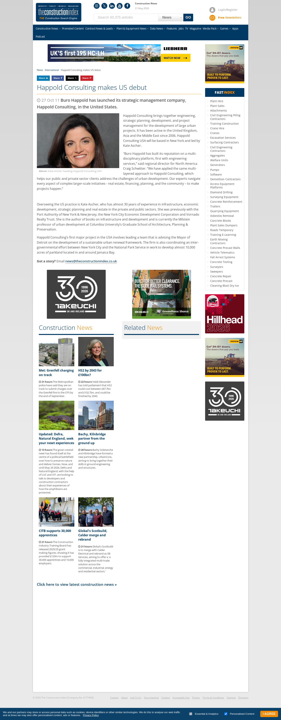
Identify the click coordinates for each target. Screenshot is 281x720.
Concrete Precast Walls (225, 248)
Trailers (215, 206)
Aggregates (217, 155)
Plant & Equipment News (131, 28)
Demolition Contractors (225, 179)
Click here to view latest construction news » (77, 584)
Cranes (214, 133)
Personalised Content (239, 713)
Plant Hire (216, 101)
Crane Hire (217, 128)
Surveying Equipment (224, 197)
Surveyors (216, 267)
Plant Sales (217, 106)
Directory (243, 697)
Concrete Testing (221, 262)
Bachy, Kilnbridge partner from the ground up (92, 438)
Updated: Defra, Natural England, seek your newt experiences (56, 438)
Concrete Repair (220, 276)
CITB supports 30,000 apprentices (55, 533)
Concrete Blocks (220, 220)
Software (216, 174)
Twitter (104, 6)
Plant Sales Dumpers (223, 225)
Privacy (196, 697)
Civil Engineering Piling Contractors (225, 117)
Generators (217, 165)
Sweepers (216, 271)
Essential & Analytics (203, 713)
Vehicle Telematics (222, 252)
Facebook (127, 6)
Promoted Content (73, 28)
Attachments (218, 110)
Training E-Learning (223, 235)
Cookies (165, 697)
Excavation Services (223, 138)
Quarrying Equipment (224, 211)
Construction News (47, 28)
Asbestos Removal (222, 216)
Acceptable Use (181, 697)
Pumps (214, 170)
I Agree (269, 714)
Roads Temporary (221, 230)
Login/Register (227, 10)
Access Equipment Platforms (222, 185)
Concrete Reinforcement (226, 201)
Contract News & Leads (99, 28)
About (124, 697)
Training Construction (224, 123)
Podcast (40, 36)
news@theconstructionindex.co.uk (91, 261)
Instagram (97, 6)
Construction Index (58, 12)
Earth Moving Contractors (219, 241)
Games (224, 28)
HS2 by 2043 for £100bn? (90, 372)
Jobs (181, 28)
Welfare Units (219, 160)
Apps (235, 28)
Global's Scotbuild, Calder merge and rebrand (92, 535)
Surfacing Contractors (224, 142)
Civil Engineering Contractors (221, 149)
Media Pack (209, 28)
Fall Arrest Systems (222, 257)
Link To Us (135, 697)
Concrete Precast (221, 281)
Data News (156, 28)
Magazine (195, 28)
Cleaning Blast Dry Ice (224, 285)
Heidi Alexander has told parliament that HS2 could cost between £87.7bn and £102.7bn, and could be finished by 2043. (95, 389)
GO (188, 17)
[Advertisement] (119, 639)
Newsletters (229, 17)
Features (172, 28)
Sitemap (231, 697)
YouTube (120, 6)
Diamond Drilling (221, 192)
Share (42, 77)
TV (186, 28)
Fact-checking (151, 697)
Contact (114, 697)
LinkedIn (112, 6)
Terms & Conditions (213, 697)
